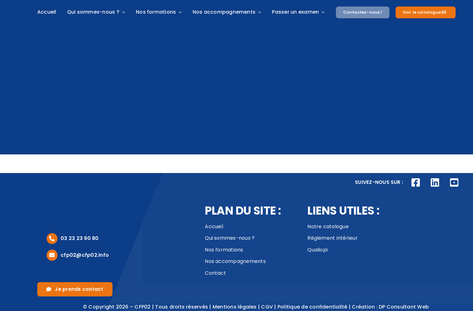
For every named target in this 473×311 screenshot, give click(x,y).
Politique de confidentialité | (315, 306)
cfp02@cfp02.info (85, 255)
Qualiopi (317, 249)
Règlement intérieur (332, 238)
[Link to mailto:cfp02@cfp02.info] (52, 255)
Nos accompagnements (235, 261)
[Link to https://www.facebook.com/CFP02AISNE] (415, 182)
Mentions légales (235, 306)
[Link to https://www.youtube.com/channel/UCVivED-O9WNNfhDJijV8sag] (454, 182)
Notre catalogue (328, 226)
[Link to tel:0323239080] (52, 238)
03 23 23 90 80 (80, 238)
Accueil (214, 226)
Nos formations (224, 249)
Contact (215, 273)
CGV (267, 306)
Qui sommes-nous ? (230, 238)
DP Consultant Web (404, 306)
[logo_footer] (65, 190)
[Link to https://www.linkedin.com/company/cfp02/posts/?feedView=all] (435, 182)
